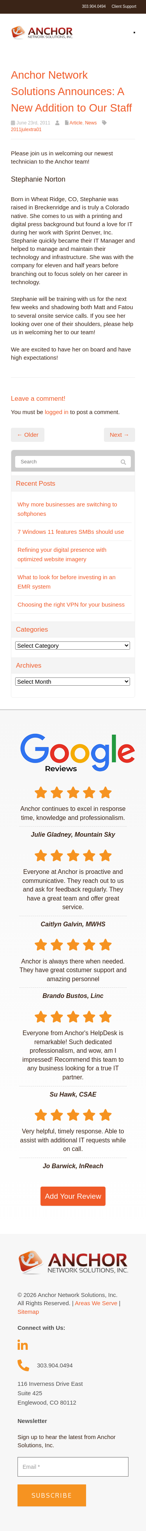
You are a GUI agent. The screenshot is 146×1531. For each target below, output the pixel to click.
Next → (119, 434)
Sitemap (28, 1311)
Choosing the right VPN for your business (71, 604)
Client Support (124, 6)
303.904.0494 (94, 6)
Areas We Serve (96, 1303)
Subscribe (52, 1495)
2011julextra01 (26, 129)
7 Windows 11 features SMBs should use (71, 531)
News (91, 123)
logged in (57, 412)
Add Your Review (73, 1196)
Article (75, 123)
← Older (28, 434)
